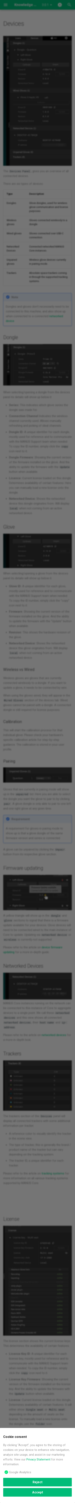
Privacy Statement (38, 1459)
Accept (37, 1492)
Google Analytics (20, 1472)
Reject (37, 1482)
